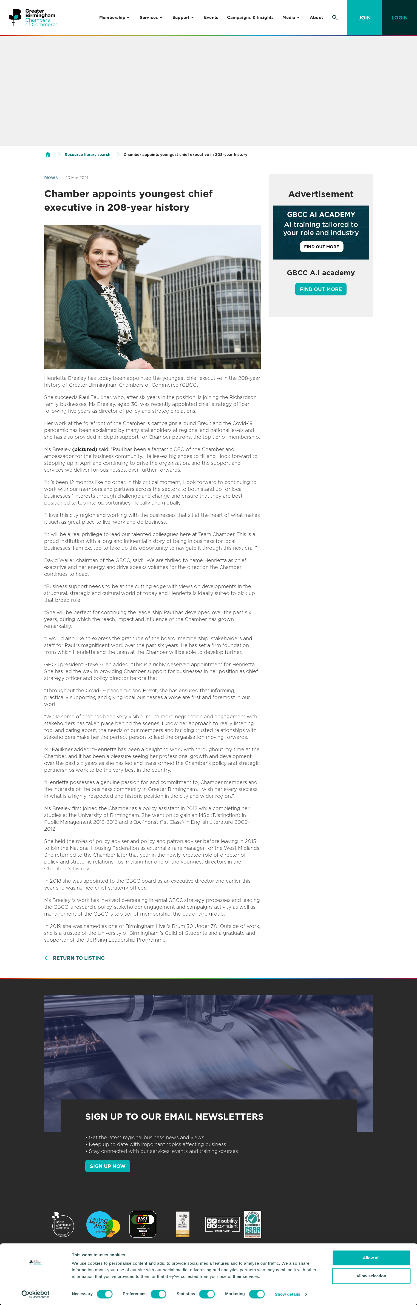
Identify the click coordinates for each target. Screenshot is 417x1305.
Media (288, 17)
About (316, 17)
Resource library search (87, 154)
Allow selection (371, 1275)
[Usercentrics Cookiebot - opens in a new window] (35, 1294)
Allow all (371, 1257)
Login (400, 18)
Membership (112, 17)
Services (149, 17)
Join (364, 18)
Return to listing (79, 958)
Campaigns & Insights (250, 17)
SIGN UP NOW (108, 1166)
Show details (287, 1294)
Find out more (321, 289)
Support (181, 17)
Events (211, 17)
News (51, 177)
